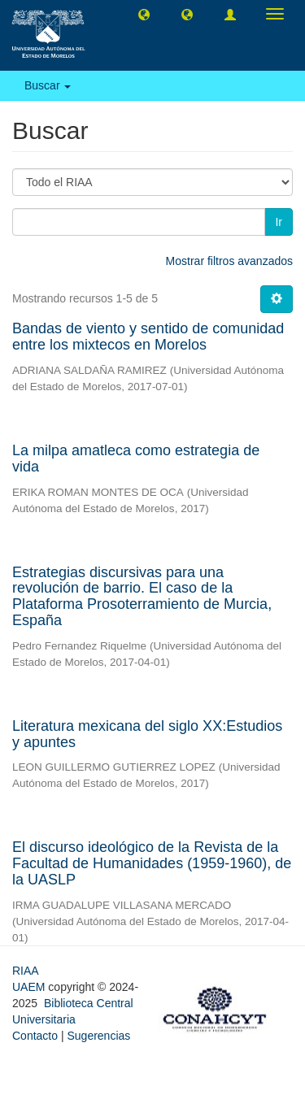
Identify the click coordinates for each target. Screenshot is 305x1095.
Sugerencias (98, 1035)
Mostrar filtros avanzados (229, 260)
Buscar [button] (47, 85)
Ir (278, 221)
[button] (144, 14)
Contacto (35, 1035)
